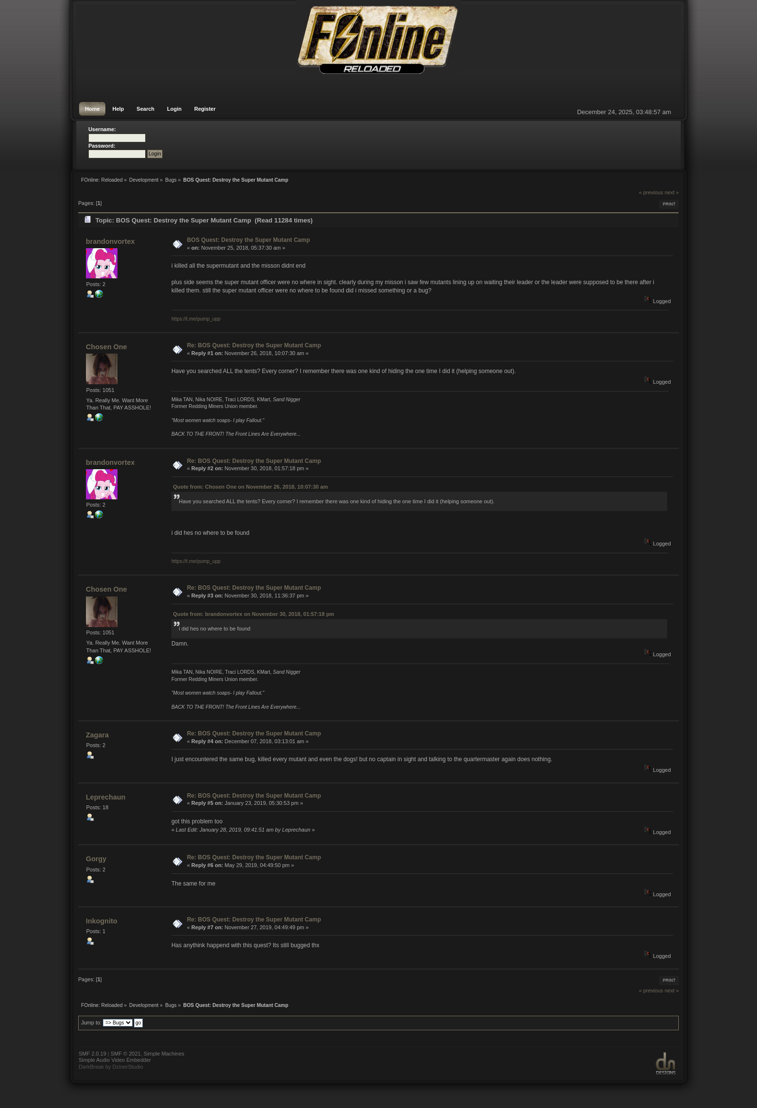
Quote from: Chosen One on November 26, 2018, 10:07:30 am (250, 487)
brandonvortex (110, 241)
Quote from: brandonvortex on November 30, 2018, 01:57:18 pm (253, 614)
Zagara (97, 735)
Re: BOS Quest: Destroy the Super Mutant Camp (254, 345)
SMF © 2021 (126, 1054)
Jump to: (91, 1022)
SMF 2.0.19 (92, 1054)
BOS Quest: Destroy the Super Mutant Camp (248, 240)
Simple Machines (164, 1054)
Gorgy (96, 859)
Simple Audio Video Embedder (115, 1060)
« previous (651, 192)
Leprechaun (106, 797)
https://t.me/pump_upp (195, 319)
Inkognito (102, 921)
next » (672, 192)
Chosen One (106, 347)
